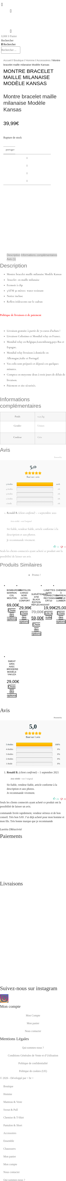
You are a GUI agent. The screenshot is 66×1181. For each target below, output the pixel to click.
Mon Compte (33, 1015)
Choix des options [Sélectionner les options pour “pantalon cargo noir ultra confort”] (24, 617)
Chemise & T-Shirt (13, 1117)
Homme (30, 60)
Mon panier (33, 1023)
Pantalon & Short (12, 1125)
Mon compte (10, 1164)
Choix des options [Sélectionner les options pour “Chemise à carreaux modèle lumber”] (60, 617)
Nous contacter (33, 1031)
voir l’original (26, 521)
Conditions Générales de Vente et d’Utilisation (33, 1055)
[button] (27, 158)
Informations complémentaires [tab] (39, 255)
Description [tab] (13, 255)
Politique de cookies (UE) (33, 1071)
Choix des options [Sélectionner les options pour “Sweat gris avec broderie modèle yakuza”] (11, 691)
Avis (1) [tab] (11, 259)
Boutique (19, 60)
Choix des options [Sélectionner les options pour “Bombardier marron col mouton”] (11, 615)
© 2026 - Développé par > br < (17, 1078)
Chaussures (9, 1148)
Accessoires (43, 60)
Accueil (7, 60)
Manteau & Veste (12, 1101)
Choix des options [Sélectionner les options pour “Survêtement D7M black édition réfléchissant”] (36, 629)
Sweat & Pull (10, 1109)
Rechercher (7, 40)
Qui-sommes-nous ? (33, 1047)
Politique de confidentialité (33, 1063)
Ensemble (8, 1140)
